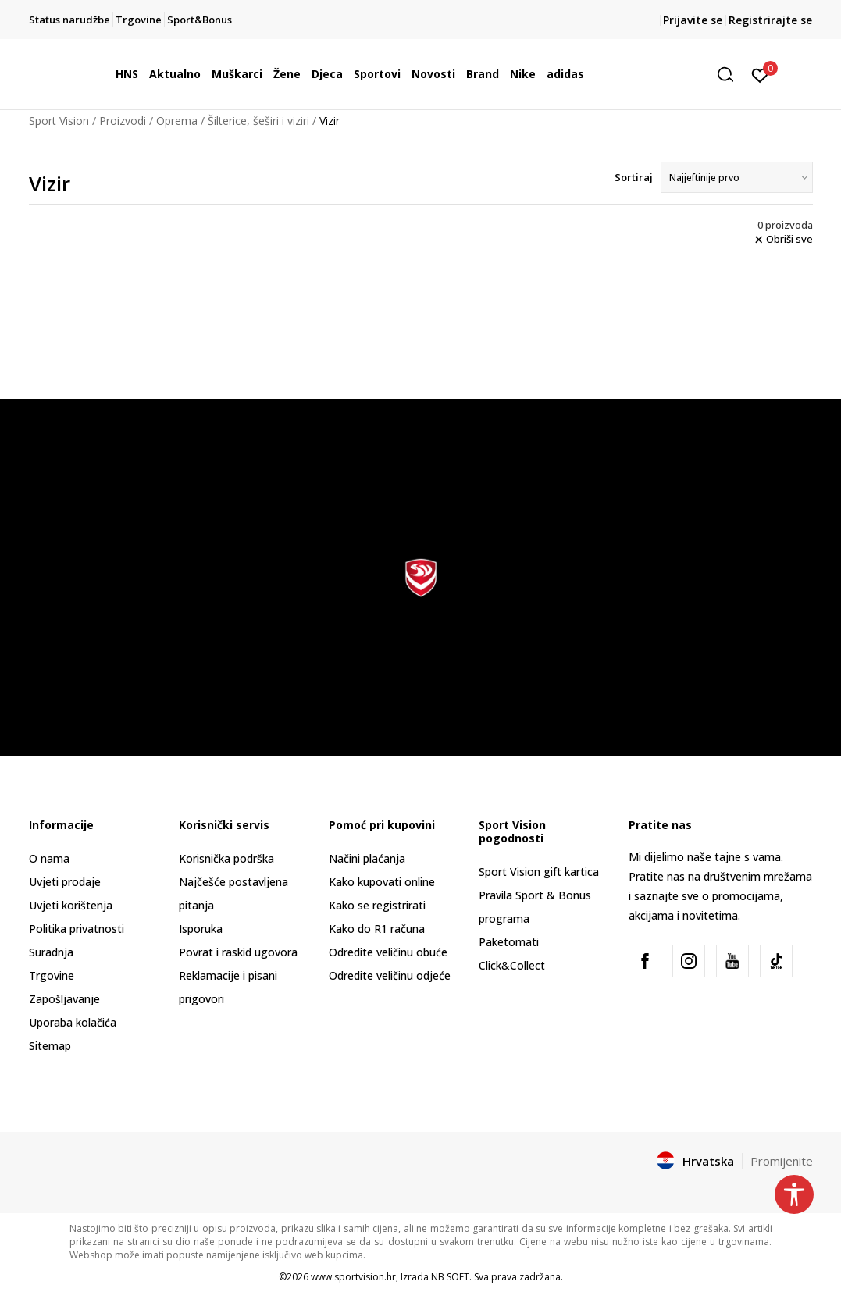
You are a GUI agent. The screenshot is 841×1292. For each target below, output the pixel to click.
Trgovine (51, 975)
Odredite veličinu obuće (388, 952)
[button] (731, 74)
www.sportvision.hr (353, 1276)
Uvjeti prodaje (65, 881)
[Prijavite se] (760, 74)
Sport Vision (59, 120)
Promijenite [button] (781, 1161)
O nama (49, 858)
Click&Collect (512, 965)
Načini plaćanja (367, 858)
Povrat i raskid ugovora (238, 952)
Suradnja (51, 952)
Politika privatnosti (76, 928)
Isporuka (201, 928)
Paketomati (509, 941)
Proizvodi (122, 120)
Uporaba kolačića (72, 1022)
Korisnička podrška (226, 858)
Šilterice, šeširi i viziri (258, 120)
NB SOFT (450, 1276)
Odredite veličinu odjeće (390, 975)
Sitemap (50, 1045)
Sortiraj (634, 177)
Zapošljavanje (64, 998)
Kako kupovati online (382, 881)
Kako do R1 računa (377, 928)
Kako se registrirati (377, 905)
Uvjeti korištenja (70, 905)
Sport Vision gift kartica (539, 871)
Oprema (177, 120)
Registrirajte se (770, 19)
